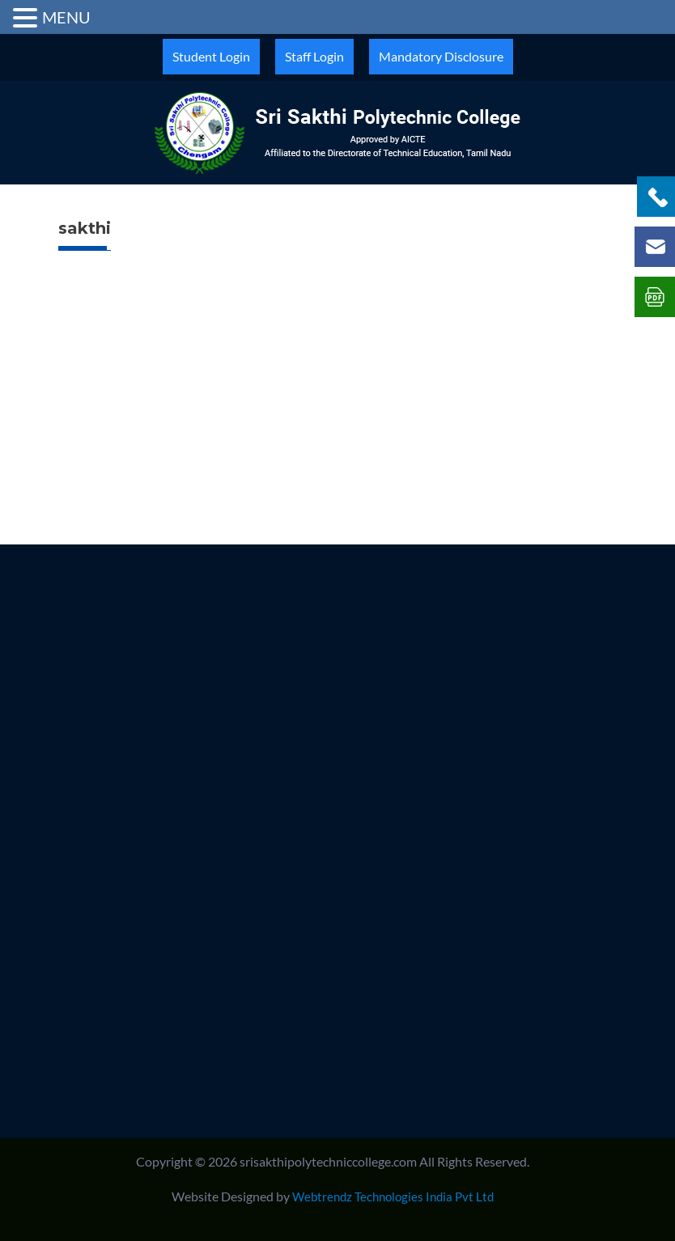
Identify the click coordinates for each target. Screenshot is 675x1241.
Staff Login (314, 56)
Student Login (211, 56)
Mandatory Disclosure (441, 56)
